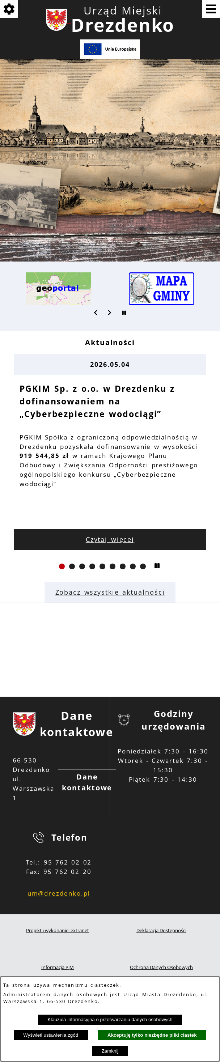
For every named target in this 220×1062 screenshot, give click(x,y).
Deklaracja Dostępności (161, 930)
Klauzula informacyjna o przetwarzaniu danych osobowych (109, 1019)
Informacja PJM (57, 967)
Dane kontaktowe (87, 782)
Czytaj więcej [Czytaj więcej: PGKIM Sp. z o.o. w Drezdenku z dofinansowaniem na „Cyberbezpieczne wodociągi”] (110, 539)
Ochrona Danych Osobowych (161, 967)
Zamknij (110, 1051)
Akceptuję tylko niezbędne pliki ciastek (152, 1035)
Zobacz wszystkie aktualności (110, 592)
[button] (95, 312)
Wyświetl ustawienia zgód (50, 1035)
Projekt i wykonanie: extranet (57, 930)
